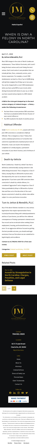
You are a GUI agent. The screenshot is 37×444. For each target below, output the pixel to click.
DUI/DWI (26, 249)
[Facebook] (10, 393)
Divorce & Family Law (18, 373)
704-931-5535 (18, 334)
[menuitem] (10, 443)
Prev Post (9, 255)
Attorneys (18, 366)
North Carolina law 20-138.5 (14, 130)
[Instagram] (18, 393)
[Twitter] (27, 393)
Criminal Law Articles (16, 249)
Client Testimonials (18, 381)
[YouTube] (23, 393)
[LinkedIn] (14, 393)
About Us (18, 363)
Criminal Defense (18, 370)
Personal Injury (18, 377)
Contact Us (18, 384)
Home (18, 359)
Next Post (28, 255)
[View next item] (14, 288)
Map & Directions (18, 350)
